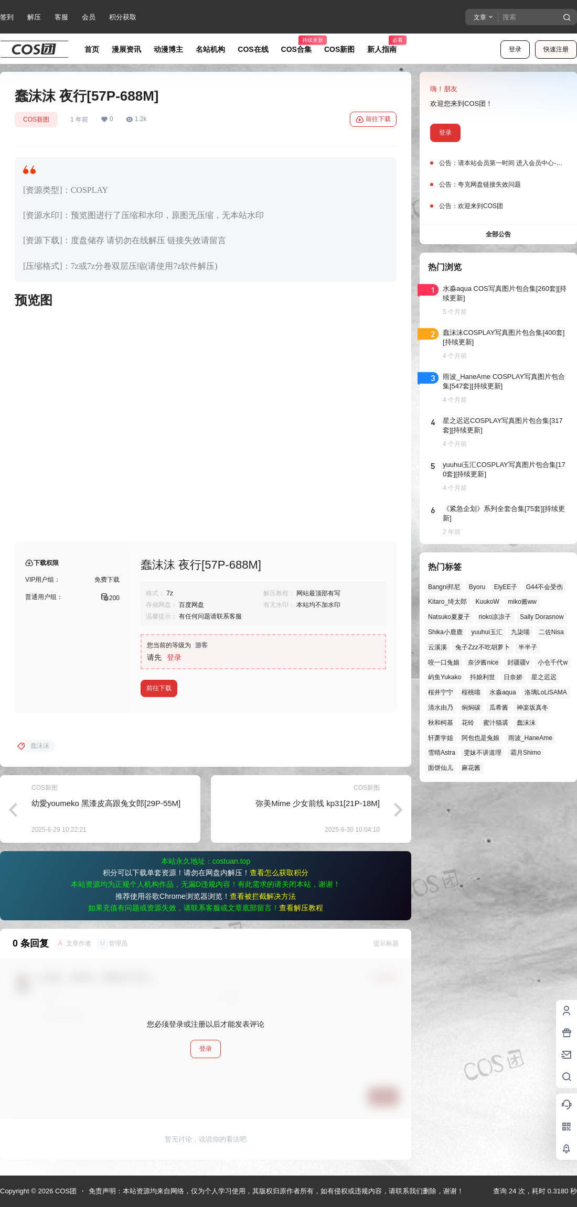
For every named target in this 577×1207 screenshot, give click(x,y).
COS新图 (36, 119)
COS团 (65, 1191)
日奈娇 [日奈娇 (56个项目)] (513, 677)
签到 (7, 17)
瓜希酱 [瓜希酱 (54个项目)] (498, 707)
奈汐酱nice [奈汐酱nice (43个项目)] (483, 662)
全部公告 (498, 234)
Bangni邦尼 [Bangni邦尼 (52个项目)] (444, 587)
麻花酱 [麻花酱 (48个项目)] (471, 767)
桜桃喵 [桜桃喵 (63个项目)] (471, 692)
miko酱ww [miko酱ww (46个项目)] (522, 601)
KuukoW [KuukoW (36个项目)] (487, 601)
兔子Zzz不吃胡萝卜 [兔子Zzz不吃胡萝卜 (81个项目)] (482, 647)
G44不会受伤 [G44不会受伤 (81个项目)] (544, 587)
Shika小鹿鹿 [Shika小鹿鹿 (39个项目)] (445, 632)
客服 (61, 17)
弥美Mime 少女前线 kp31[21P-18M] (317, 803)
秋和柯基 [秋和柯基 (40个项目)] (440, 722)
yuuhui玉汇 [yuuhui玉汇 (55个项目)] (486, 632)
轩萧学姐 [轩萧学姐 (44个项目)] (440, 738)
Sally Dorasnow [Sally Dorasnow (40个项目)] (541, 617)
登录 (515, 49)
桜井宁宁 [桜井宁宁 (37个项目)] (440, 692)
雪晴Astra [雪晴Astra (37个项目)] (441, 752)
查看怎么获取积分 (279, 872)
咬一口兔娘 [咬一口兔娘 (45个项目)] (444, 662)
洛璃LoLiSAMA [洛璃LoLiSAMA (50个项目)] (546, 692)
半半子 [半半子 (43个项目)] (527, 647)
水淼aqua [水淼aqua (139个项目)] (502, 692)
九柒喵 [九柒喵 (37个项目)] (520, 632)
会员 (88, 17)
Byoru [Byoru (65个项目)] (477, 587)
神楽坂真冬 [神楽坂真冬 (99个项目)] (532, 707)
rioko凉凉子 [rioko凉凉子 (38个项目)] (494, 617)
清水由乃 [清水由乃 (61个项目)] (440, 707)
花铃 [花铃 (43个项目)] (468, 722)
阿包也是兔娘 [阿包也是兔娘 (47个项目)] (480, 738)
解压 (34, 17)
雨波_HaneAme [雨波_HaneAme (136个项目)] (530, 738)
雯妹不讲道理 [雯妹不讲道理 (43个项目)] (482, 752)
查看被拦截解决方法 (263, 896)
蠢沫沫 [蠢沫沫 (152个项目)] (526, 722)
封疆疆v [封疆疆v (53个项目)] (518, 662)
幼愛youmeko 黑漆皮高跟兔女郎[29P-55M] (105, 803)
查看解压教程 (301, 908)
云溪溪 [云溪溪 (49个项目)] (437, 647)
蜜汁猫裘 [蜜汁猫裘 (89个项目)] (495, 722)
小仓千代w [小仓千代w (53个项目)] (553, 662)
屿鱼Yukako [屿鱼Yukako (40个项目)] (444, 677)
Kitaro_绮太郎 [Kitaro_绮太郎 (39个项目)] (447, 601)
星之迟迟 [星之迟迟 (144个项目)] (544, 677)
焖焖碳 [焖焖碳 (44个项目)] (471, 707)
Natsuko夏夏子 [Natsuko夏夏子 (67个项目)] (449, 617)
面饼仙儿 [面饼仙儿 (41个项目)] (440, 767)
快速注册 (556, 49)
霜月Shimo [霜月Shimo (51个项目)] (525, 752)
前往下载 (373, 119)
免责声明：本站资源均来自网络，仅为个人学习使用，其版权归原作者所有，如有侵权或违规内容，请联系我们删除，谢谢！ (276, 1191)
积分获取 (122, 17)
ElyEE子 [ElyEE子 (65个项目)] (506, 587)
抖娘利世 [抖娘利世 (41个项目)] (482, 677)
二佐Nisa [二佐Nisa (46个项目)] (551, 632)
